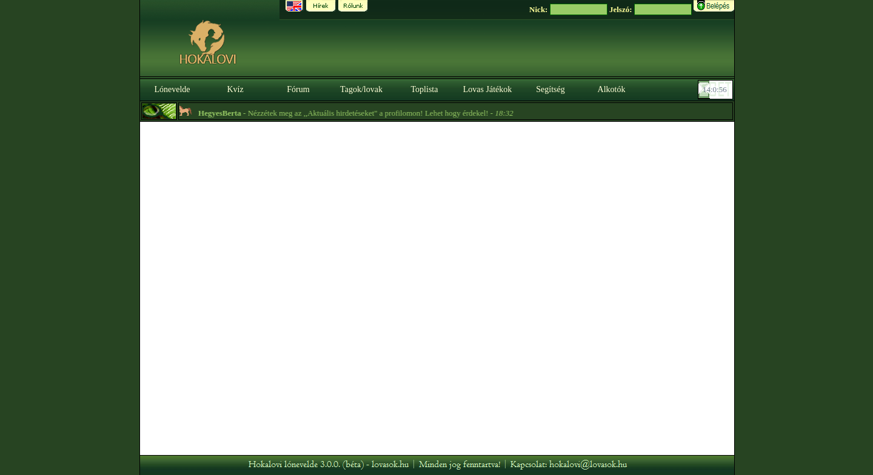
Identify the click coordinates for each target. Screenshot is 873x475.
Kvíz (235, 89)
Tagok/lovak (361, 89)
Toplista (424, 89)
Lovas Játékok (487, 89)
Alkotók (612, 89)
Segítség (550, 89)
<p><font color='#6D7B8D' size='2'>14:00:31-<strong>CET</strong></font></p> (716, 90)
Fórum (298, 89)
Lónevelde (172, 89)
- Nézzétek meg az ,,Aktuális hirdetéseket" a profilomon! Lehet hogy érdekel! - (358, 113)
